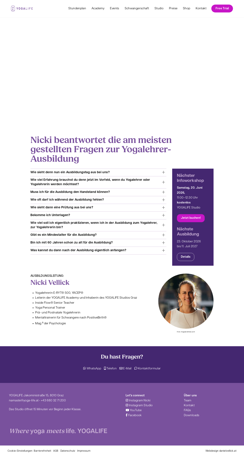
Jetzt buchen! (191, 218)
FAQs (187, 410)
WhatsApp (92, 368)
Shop (186, 8)
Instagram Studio (139, 405)
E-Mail (125, 368)
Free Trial (222, 8)
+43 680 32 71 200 (53, 400)
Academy (98, 8)
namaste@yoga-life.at (24, 400)
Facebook (134, 415)
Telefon (110, 368)
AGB (55, 451)
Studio (159, 8)
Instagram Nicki (138, 400)
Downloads (191, 415)
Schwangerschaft (137, 8)
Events (114, 8)
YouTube (134, 410)
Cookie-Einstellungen (20, 451)
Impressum (83, 451)
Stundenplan (77, 8)
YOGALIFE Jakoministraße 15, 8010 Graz (36, 395)
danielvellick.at (227, 451)
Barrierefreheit (42, 451)
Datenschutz (67, 451)
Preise (173, 8)
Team (187, 400)
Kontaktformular (147, 368)
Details (185, 256)
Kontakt (201, 8)
